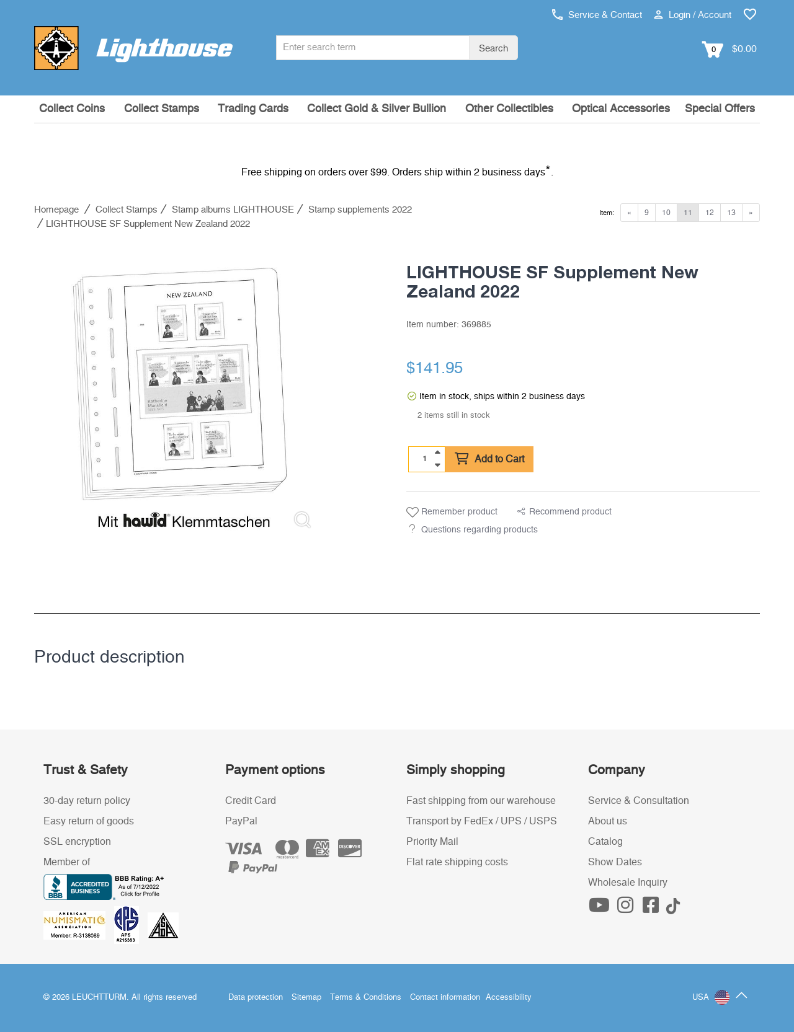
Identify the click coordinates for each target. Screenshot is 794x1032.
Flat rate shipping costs (457, 862)
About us (607, 821)
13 (731, 212)
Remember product (451, 512)
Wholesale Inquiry (627, 883)
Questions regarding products (479, 530)
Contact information (445, 998)
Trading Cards (253, 109)
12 (709, 212)
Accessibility (509, 998)
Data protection (255, 998)
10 (666, 212)
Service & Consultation (638, 801)
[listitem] (180, 393)
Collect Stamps (161, 109)
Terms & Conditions (365, 998)
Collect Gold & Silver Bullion (376, 109)
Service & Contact (597, 15)
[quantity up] (437, 452)
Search (493, 48)
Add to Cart (489, 459)
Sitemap (306, 998)
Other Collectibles (509, 109)
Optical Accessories (621, 109)
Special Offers (720, 109)
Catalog (605, 842)
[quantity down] (437, 464)
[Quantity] (425, 458)
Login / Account (692, 15)
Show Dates (615, 862)
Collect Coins (72, 109)
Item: (606, 212)
